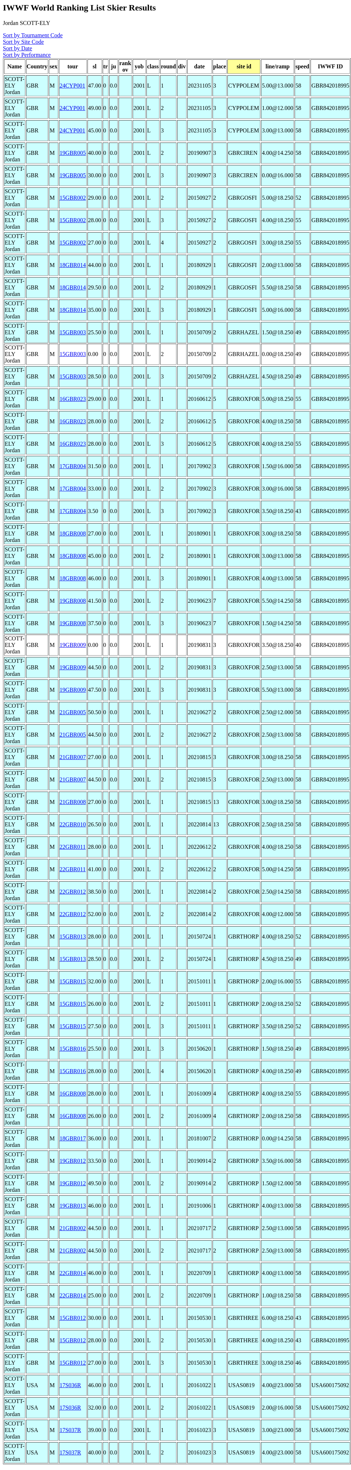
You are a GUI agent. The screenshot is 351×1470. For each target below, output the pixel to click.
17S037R (70, 1430)
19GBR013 (73, 1206)
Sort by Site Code (23, 42)
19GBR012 (73, 1161)
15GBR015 (73, 981)
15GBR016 (73, 1049)
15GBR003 (73, 332)
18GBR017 (73, 1138)
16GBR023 (73, 399)
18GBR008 (73, 533)
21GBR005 (73, 712)
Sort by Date (17, 48)
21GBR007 (73, 757)
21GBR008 (73, 802)
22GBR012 (73, 892)
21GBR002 (73, 1228)
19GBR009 (73, 645)
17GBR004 (73, 466)
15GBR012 (73, 1318)
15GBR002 (73, 198)
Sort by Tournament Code (33, 35)
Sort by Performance (27, 55)
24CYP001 (72, 85)
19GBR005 (73, 153)
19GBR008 (73, 601)
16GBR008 (73, 1093)
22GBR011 (73, 847)
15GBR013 (73, 936)
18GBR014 (73, 265)
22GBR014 (73, 1273)
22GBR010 (73, 824)
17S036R (70, 1385)
